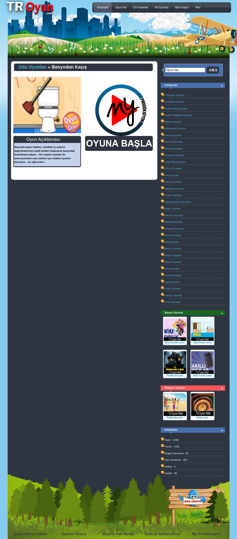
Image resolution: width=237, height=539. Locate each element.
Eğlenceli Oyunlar (174, 188)
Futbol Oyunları (173, 195)
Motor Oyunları (173, 248)
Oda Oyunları (33, 66)
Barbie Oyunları (173, 122)
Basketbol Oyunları (175, 128)
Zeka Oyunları (173, 302)
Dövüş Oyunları (173, 181)
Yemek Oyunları (173, 295)
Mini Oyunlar (172, 242)
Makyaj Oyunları (174, 222)
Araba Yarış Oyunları (176, 108)
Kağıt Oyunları (173, 208)
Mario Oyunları (173, 235)
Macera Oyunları (174, 215)
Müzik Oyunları (173, 255)
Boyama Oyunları (174, 155)
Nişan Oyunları (173, 262)
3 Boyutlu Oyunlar (175, 95)
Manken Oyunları (174, 228)
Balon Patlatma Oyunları (178, 115)
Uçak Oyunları (173, 288)
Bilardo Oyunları (174, 148)
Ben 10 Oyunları (174, 141)
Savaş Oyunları (173, 275)
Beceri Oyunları (173, 135)
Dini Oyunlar (172, 175)
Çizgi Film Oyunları (175, 162)
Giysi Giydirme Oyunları (178, 202)
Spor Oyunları (172, 282)
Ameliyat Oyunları (174, 101)
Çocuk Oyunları (173, 168)
